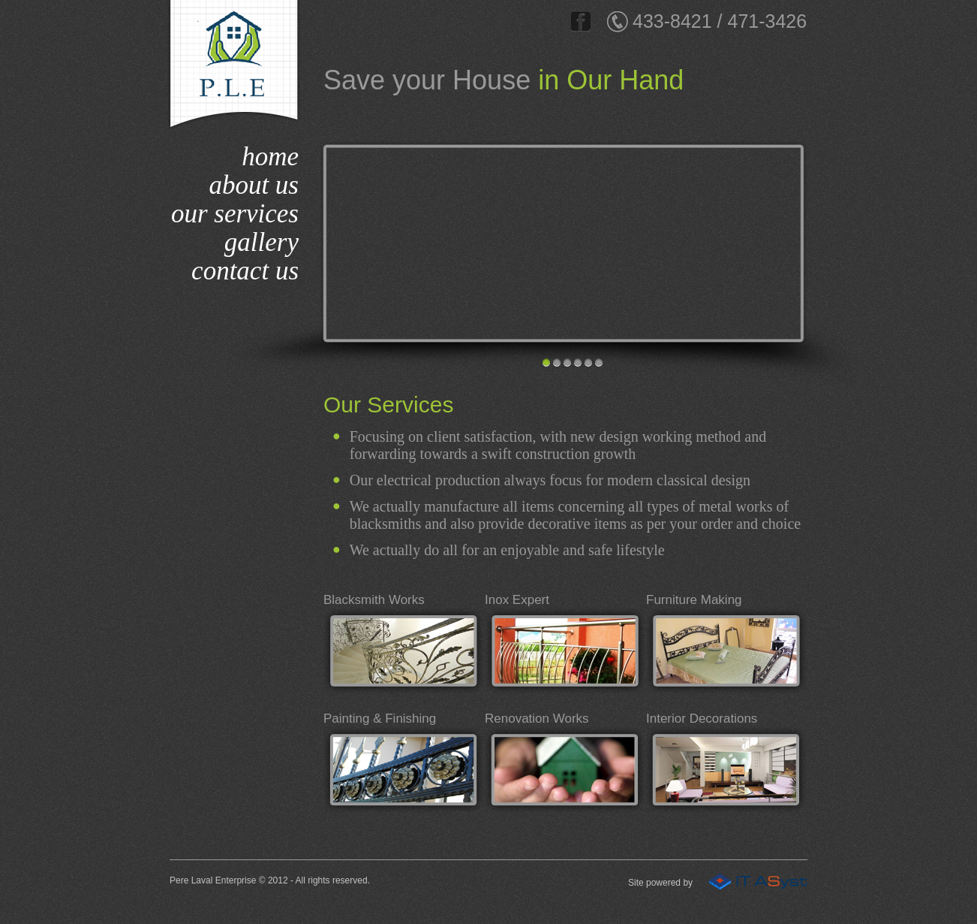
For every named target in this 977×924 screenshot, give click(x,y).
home (270, 156)
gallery (261, 242)
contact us (245, 270)
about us (254, 185)
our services (235, 213)
